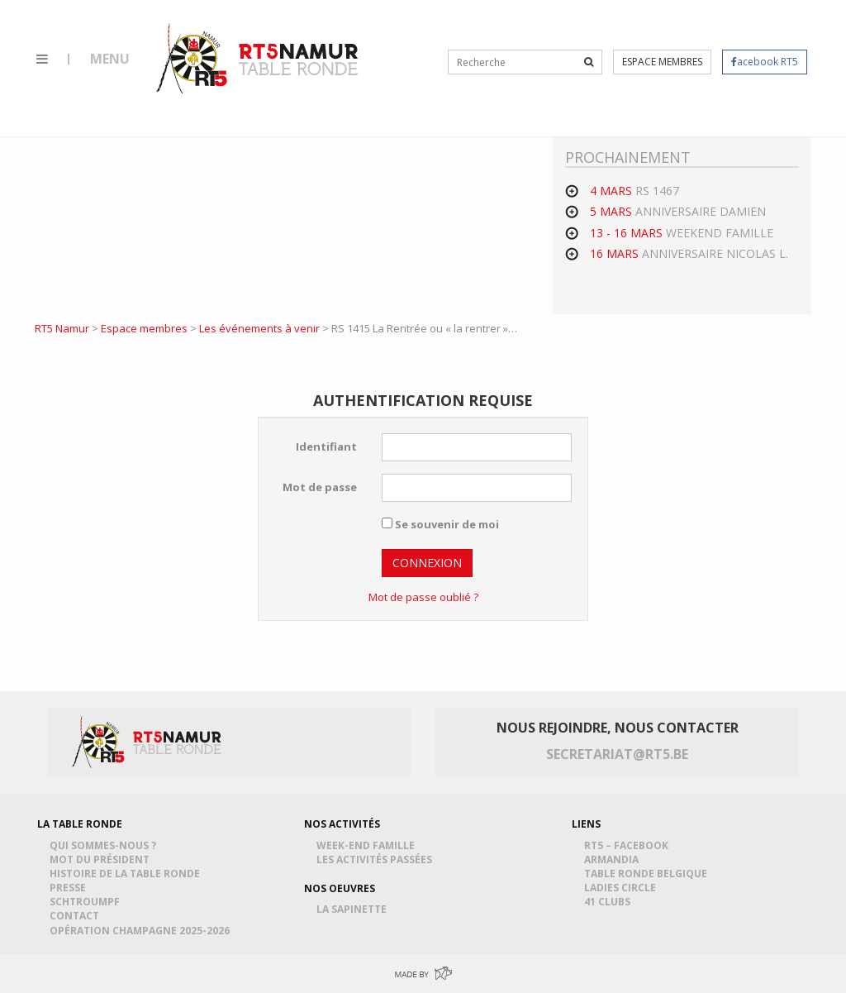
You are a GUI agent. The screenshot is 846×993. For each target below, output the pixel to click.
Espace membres (662, 62)
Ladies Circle (622, 888)
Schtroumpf (87, 902)
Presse (70, 888)
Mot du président (102, 859)
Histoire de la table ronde (127, 873)
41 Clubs (609, 902)
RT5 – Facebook (628, 845)
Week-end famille (368, 845)
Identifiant (326, 446)
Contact (77, 916)
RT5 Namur (258, 58)
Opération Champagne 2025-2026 (142, 931)
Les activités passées (376, 859)
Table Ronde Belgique (648, 873)
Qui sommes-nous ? (105, 845)
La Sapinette (354, 909)
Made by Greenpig (423, 973)
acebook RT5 (764, 62)
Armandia (614, 859)
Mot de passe (320, 487)
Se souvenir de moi (440, 524)
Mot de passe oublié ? (423, 597)
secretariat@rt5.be (617, 754)
